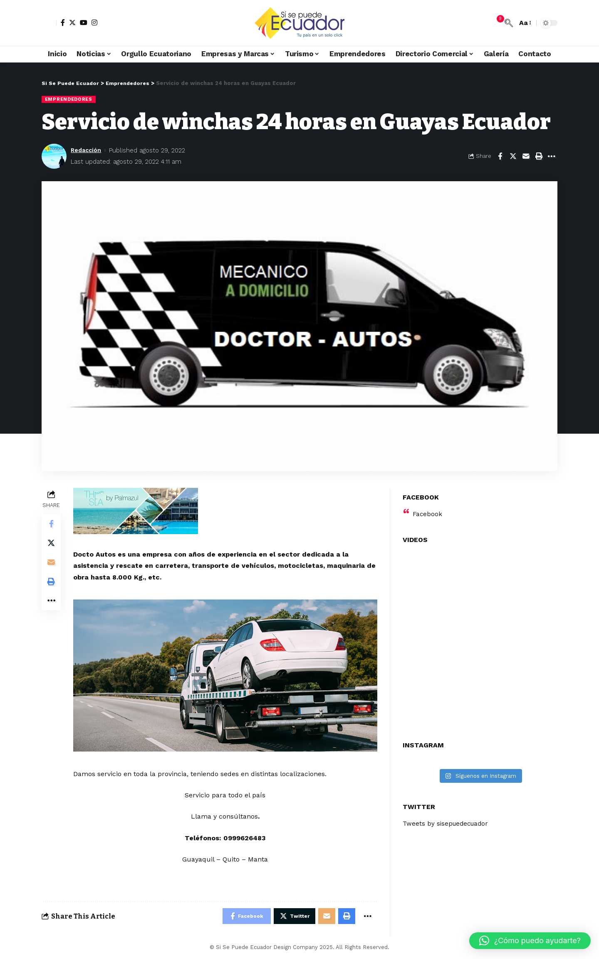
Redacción (87, 150)
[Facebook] (63, 22)
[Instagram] (94, 22)
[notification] (496, 23)
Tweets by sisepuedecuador (448, 819)
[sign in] (49, 22)
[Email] (526, 156)
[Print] (539, 156)
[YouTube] (83, 22)
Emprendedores (69, 99)
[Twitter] (72, 22)
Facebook (428, 509)
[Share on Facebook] (500, 156)
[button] (530, 940)
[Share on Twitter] (513, 156)
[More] (551, 156)
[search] (509, 23)
